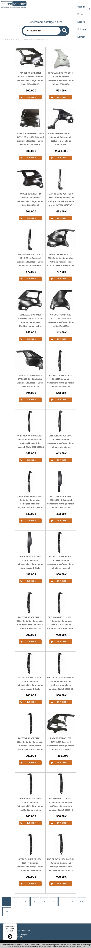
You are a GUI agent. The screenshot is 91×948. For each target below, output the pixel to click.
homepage (7, 39)
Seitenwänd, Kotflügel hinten (36, 39)
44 (72, 901)
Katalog (81, 21)
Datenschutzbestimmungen (18, 930)
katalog (18, 39)
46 (7, 911)
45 (81, 901)
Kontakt (81, 37)
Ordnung (81, 29)
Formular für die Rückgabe (17, 935)
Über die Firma (81, 10)
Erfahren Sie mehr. (76, 946)
